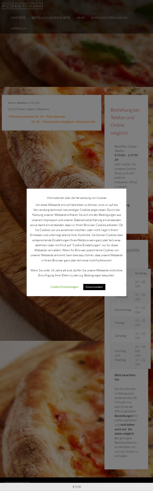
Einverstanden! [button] (94, 287)
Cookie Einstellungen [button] (64, 287)
